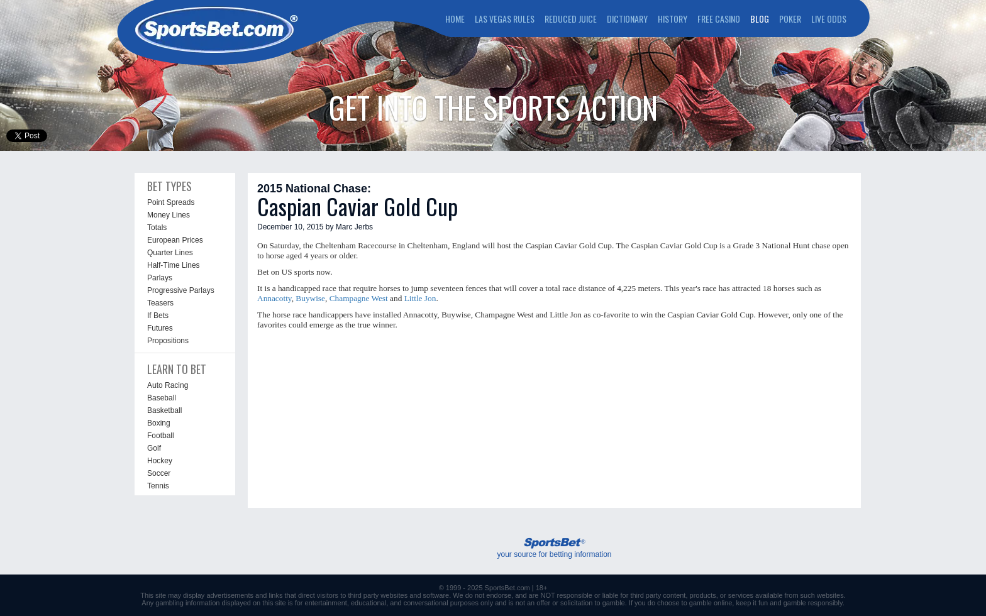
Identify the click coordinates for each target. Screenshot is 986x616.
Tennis (158, 485)
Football (160, 435)
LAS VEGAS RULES (505, 18)
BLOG (759, 18)
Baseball (161, 397)
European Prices (175, 240)
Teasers (160, 303)
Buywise (310, 298)
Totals (157, 227)
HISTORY (672, 18)
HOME (455, 18)
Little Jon (420, 298)
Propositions (168, 340)
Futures (160, 328)
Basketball (164, 410)
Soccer (158, 473)
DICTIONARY (627, 18)
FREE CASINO (718, 18)
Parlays (159, 277)
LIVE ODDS (828, 18)
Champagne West (359, 298)
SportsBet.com (507, 587)
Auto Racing (167, 385)
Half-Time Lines (173, 265)
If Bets (158, 315)
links (275, 595)
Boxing (158, 423)
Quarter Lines (170, 252)
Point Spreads (170, 202)
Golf (154, 448)
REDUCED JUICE (571, 18)
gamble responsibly (813, 603)
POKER (790, 18)
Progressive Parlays (180, 290)
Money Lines (168, 215)
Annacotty (274, 298)
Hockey (159, 460)
